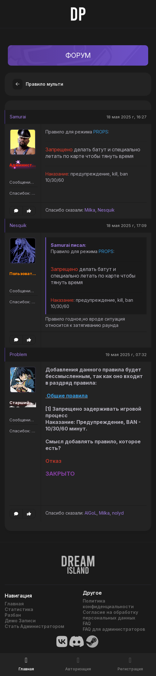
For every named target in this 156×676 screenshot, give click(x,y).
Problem (18, 354)
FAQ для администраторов (114, 629)
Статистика (19, 609)
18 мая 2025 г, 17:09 (127, 225)
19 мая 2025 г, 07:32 (126, 354)
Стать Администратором (34, 626)
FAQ (87, 623)
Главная (14, 603)
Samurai (18, 116)
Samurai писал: (68, 245)
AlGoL (90, 513)
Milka (90, 210)
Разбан (13, 615)
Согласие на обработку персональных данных (110, 614)
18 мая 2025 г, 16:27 (127, 116)
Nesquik (106, 210)
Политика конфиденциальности (108, 603)
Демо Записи (20, 620)
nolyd (118, 513)
